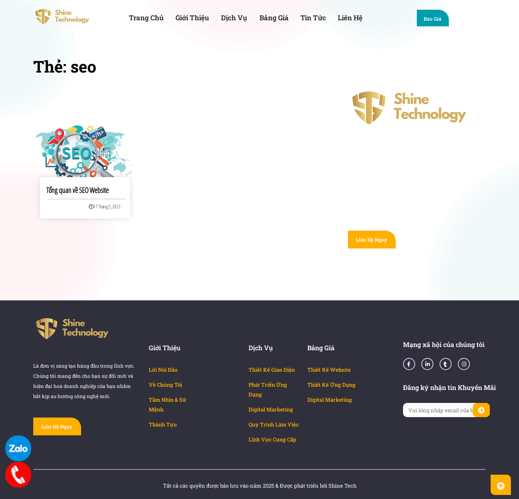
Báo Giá (436, 19)
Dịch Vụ (234, 17)
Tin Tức (313, 17)
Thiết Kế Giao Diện (272, 369)
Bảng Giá (274, 17)
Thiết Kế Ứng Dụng (331, 384)
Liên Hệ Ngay (371, 239)
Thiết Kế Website (329, 369)
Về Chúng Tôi (165, 384)
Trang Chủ (146, 17)
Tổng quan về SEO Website (77, 190)
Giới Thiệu (192, 17)
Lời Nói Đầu (163, 369)
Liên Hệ (350, 17)
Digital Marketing (271, 409)
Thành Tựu (163, 424)
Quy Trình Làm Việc (274, 424)
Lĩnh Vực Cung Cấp (272, 439)
